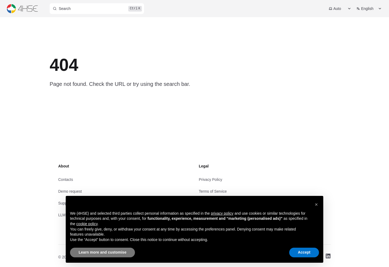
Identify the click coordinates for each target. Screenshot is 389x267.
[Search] (97, 8)
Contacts (65, 179)
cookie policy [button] (86, 224)
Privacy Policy (210, 179)
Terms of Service (213, 191)
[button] (316, 204)
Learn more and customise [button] (102, 252)
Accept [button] (304, 252)
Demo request (70, 191)
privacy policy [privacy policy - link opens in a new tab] (222, 213)
